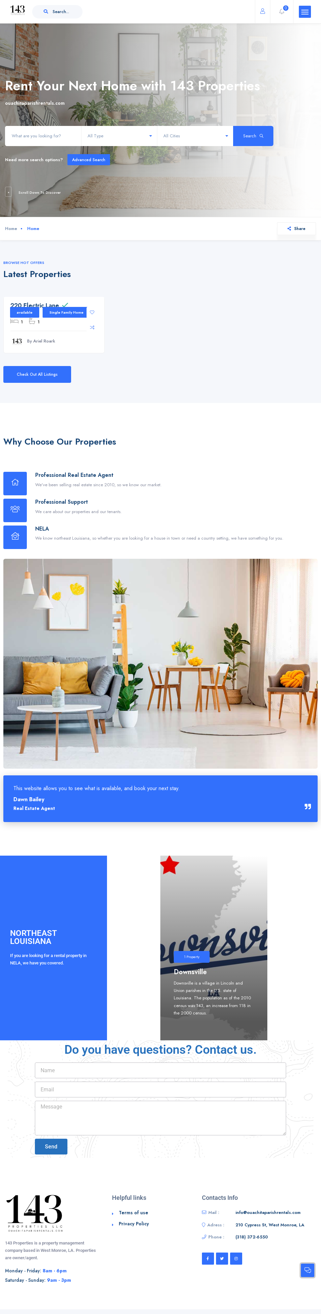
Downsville (190, 972)
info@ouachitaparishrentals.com (268, 1212)
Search (253, 136)
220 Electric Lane (34, 306)
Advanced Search (88, 160)
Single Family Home (66, 312)
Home (11, 228)
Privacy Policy (134, 1223)
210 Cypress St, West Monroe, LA (269, 1225)
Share (296, 228)
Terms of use (133, 1212)
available (25, 312)
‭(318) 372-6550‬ (251, 1237)
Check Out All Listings (37, 374)
